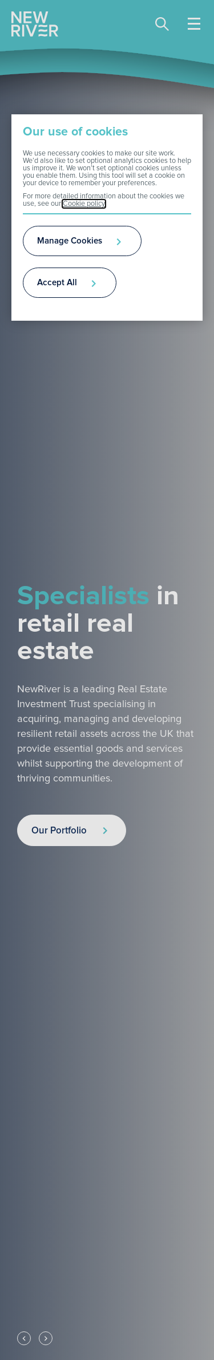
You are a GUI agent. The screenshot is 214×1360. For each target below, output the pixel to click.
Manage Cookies (69, 241)
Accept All (57, 282)
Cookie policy (84, 204)
